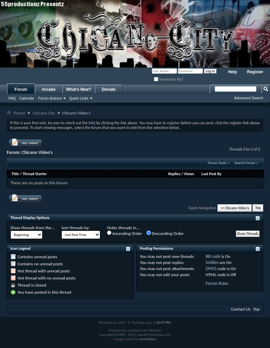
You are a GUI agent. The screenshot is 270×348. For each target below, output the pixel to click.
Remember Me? (168, 79)
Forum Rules (217, 283)
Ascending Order (124, 233)
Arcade (49, 89)
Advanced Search (248, 98)
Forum (21, 89)
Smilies (212, 262)
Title (15, 173)
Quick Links (78, 98)
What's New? (78, 89)
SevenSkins (147, 339)
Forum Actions (50, 98)
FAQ (12, 98)
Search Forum (245, 163)
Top (258, 208)
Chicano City (44, 112)
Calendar (26, 98)
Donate (109, 89)
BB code (213, 256)
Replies (174, 173)
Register (255, 72)
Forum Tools (217, 163)
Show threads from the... (32, 227)
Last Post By (211, 173)
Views (189, 173)
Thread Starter (35, 173)
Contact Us (240, 309)
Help (232, 72)
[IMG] (211, 268)
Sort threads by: (75, 227)
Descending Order (165, 233)
